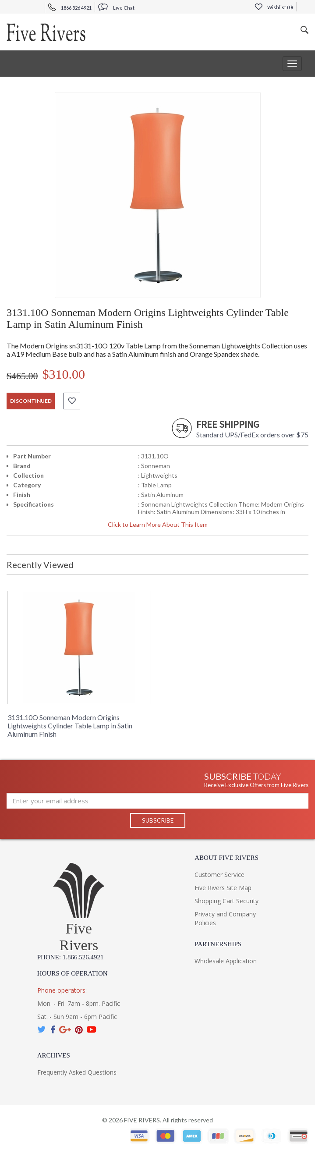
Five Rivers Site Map (223, 888)
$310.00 (63, 374)
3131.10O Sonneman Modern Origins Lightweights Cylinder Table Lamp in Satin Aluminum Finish (69, 725)
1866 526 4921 (70, 8)
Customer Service (219, 875)
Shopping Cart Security (226, 901)
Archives (53, 1055)
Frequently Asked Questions (77, 1072)
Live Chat (116, 8)
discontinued (31, 400)
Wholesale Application (226, 961)
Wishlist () (273, 7)
